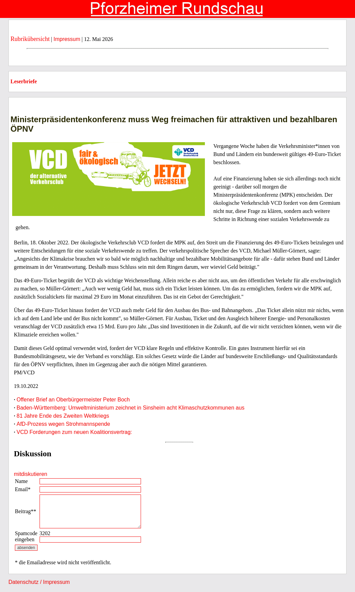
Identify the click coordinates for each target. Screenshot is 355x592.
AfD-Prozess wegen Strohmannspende (63, 424)
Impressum (66, 39)
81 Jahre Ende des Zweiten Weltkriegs (63, 416)
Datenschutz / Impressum (39, 582)
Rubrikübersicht (30, 39)
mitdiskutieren (30, 474)
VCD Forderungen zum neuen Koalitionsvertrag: (74, 432)
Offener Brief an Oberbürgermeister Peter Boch (73, 399)
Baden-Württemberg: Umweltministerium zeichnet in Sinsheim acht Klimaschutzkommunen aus (130, 408)
